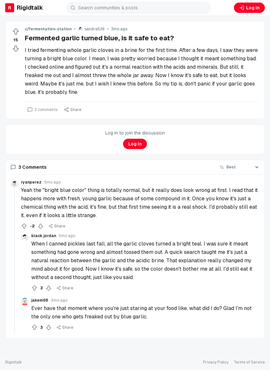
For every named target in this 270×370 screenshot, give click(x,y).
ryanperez (31, 182)
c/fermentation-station (48, 29)
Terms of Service (249, 362)
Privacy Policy (215, 362)
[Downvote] (16, 48)
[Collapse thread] (14, 261)
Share (73, 109)
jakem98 (39, 300)
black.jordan (43, 235)
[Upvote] (16, 31)
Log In (249, 8)
